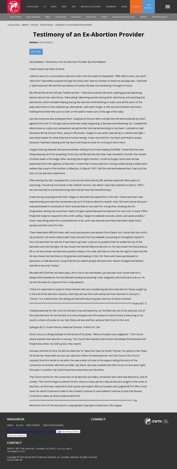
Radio (53, 6)
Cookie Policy (27, 431)
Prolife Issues (46, 25)
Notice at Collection (16, 435)
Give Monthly (148, 6)
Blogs (19, 425)
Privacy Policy (13, 431)
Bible (47, 17)
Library (143, 17)
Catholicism (32, 6)
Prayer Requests (159, 17)
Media (10, 425)
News (64, 6)
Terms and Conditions (44, 431)
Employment (33, 425)
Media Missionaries (53, 425)
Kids (74, 6)
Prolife (34, 25)
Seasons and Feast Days (124, 17)
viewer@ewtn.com (16, 451)
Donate (136, 6)
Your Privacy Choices (68, 431)
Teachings (76, 17)
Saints (104, 17)
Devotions (91, 17)
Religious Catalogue (91, 6)
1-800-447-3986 (63, 449)
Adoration (60, 17)
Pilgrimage (111, 6)
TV (45, 6)
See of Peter (15, 17)
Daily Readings (33, 17)
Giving (124, 6)
